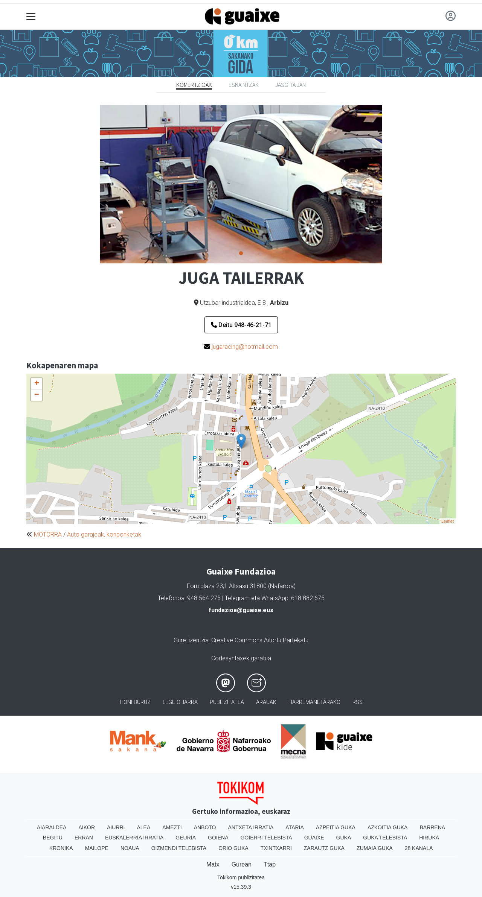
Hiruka (429, 838)
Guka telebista (385, 838)
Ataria (294, 827)
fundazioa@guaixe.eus (241, 610)
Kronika (61, 848)
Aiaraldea (52, 827)
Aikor (86, 827)
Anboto (205, 827)
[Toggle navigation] (31, 16)
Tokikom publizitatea (241, 877)
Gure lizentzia (191, 640)
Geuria (185, 838)
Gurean (242, 864)
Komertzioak (194, 84)
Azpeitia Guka (335, 827)
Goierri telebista (266, 838)
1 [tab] (241, 253)
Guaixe (314, 838)
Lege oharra (180, 702)
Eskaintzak (244, 84)
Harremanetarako (314, 702)
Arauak (266, 702)
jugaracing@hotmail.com (245, 346)
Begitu (53, 838)
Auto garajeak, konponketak (104, 534)
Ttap (270, 864)
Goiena (218, 838)
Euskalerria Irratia (134, 838)
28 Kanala (419, 848)
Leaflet (447, 521)
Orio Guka (233, 848)
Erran (84, 838)
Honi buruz (135, 702)
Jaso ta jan (290, 84)
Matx (213, 864)
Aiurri (116, 827)
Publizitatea (227, 702)
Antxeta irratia (251, 827)
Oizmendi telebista (179, 848)
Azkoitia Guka (388, 827)
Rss (357, 702)
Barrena (432, 827)
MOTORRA (48, 534)
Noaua (129, 848)
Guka (343, 838)
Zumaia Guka (375, 848)
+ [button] (36, 383)
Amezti (172, 827)
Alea (143, 827)
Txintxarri (276, 848)
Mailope (96, 848)
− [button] (36, 395)
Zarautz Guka (324, 848)
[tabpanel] (241, 184)
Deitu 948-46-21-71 (241, 324)
